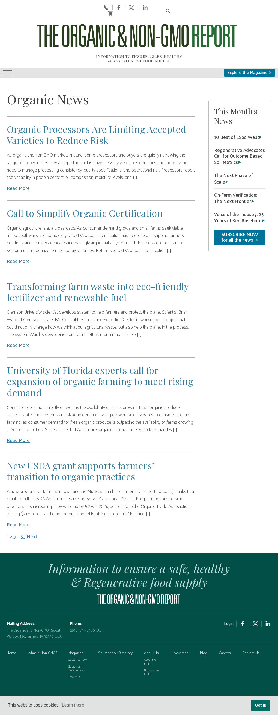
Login (229, 604)
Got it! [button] (260, 705)
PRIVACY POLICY (20, 678)
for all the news (240, 217)
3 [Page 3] (14, 517)
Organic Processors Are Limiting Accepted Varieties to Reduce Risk (96, 115)
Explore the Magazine (249, 53)
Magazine (75, 633)
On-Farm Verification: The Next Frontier (235, 178)
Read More (18, 168)
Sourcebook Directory (115, 633)
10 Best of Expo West (236, 117)
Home (11, 633)
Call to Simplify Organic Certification (85, 193)
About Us (151, 633)
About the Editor (150, 642)
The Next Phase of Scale (233, 159)
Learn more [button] (73, 705)
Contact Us (251, 633)
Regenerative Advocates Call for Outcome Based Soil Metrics (239, 137)
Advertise (181, 633)
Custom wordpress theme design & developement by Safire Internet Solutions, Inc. (229, 681)
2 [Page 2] (11, 517)
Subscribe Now (77, 640)
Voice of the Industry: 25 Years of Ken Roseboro (239, 198)
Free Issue (74, 657)
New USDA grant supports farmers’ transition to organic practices (80, 451)
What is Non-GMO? (42, 633)
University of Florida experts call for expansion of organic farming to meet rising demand (100, 361)
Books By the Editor (151, 652)
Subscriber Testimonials (75, 648)
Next (32, 517)
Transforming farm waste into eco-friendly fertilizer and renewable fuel (97, 272)
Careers (225, 633)
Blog (203, 633)
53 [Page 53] (23, 517)
